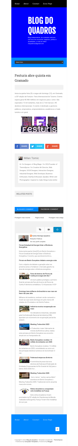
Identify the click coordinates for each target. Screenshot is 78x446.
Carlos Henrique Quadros (41, 236)
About (26, 3)
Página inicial (39, 217)
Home (17, 3)
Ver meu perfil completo (38, 241)
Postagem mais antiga (56, 217)
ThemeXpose (58, 440)
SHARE (21, 146)
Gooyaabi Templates (31, 441)
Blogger (50, 441)
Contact (35, 3)
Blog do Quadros (42, 26)
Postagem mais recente (22, 217)
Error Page (47, 3)
